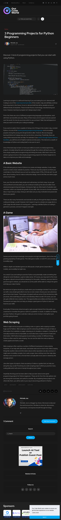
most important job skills (23, 103)
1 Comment (8, 421)
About (24, 3)
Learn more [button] (35, 512)
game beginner (13, 384)
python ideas (30, 384)
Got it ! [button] (44, 517)
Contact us (31, 3)
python (5, 384)
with (5, 3)
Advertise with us (15, 3)
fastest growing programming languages (30, 130)
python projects (22, 384)
